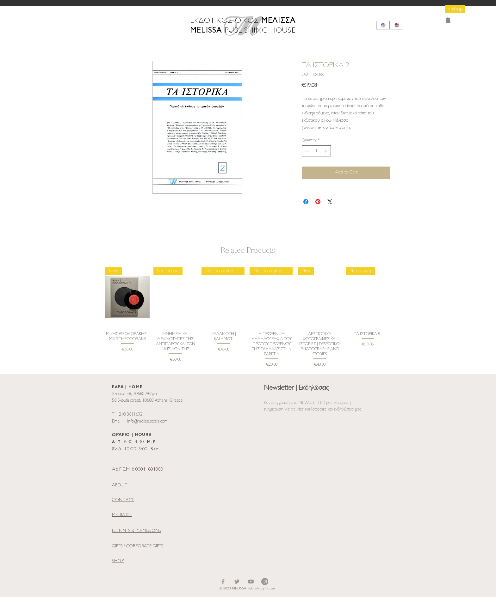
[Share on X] (330, 201)
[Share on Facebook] (306, 201)
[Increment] (326, 151)
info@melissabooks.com (147, 421)
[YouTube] (250, 581)
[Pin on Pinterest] (318, 201)
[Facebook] (223, 581)
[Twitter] (236, 581)
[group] (248, 317)
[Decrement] (306, 151)
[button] (448, 20)
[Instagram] (264, 581)
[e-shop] (455, 9)
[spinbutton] (316, 151)
